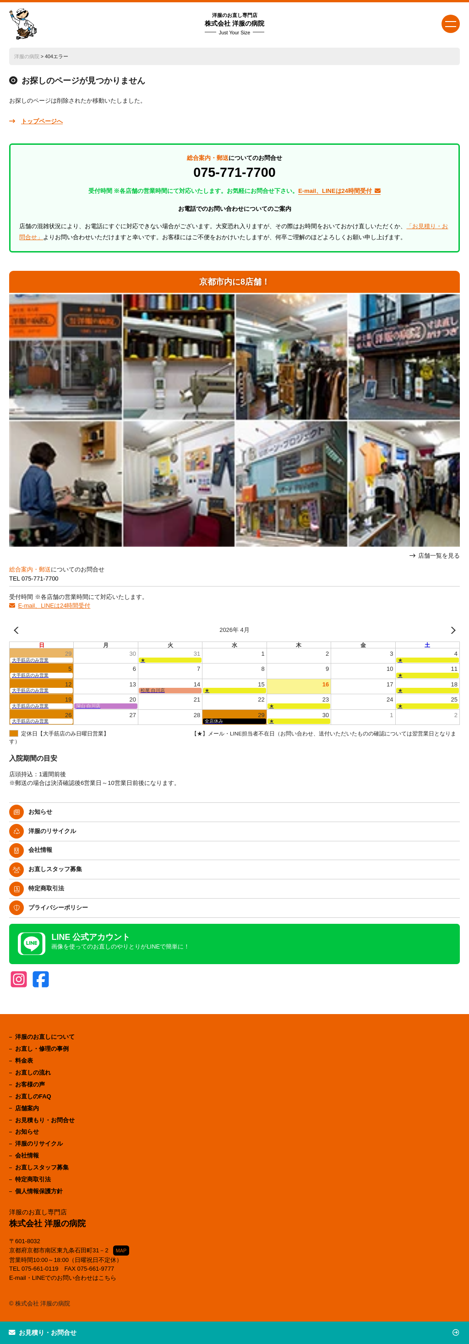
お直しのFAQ (33, 1096)
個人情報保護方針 (39, 1191)
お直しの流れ (33, 1072)
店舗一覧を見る (439, 556)
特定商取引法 (46, 888)
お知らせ (40, 811)
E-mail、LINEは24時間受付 (54, 605)
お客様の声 (30, 1084)
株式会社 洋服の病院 (234, 23)
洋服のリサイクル (52, 831)
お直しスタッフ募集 (55, 869)
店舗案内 (27, 1108)
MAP (121, 1250)
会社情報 (40, 849)
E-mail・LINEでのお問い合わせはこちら (63, 1277)
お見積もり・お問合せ (45, 1120)
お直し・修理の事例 (42, 1048)
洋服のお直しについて (45, 1036)
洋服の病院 (26, 56)
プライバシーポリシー (58, 907)
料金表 (24, 1060)
